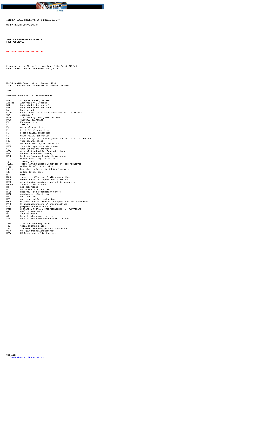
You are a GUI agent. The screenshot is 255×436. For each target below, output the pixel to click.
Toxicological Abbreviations (27, 415)
